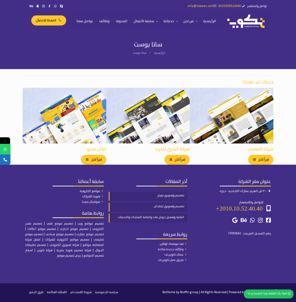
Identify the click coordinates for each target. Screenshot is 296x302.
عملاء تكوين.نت (174, 254)
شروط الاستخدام (81, 292)
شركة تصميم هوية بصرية (74, 250)
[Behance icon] (31, 6)
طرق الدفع (36, 292)
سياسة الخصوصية (106, 292)
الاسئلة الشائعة (57, 292)
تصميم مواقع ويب (90, 223)
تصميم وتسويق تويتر (170, 195)
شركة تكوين (45, 250)
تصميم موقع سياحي (60, 234)
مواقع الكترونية (90, 191)
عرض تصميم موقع (69, 255)
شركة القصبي (260, 149)
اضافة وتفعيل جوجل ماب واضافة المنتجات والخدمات (151, 217)
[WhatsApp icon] (55, 6)
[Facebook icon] (49, 6)
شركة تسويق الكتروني (64, 245)
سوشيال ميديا (91, 201)
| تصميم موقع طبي (61, 223)
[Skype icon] (61, 6)
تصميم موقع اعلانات (42, 229)
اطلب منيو (96, 149)
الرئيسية (159, 53)
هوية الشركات (91, 196)
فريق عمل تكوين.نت (171, 260)
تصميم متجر (33, 223)
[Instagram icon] (43, 6)
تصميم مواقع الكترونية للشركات (67, 239)
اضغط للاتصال (49, 20)
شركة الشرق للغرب (172, 149)
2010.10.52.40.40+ (239, 208)
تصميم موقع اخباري (74, 229)
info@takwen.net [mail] (200, 6)
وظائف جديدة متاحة (171, 249)
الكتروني (98, 229)
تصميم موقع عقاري (90, 234)
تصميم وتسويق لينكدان (169, 206)
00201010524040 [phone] (229, 6)
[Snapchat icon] (37, 6)
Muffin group (189, 292)
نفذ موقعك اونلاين (172, 244)
